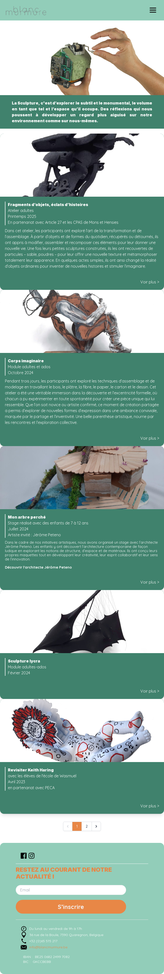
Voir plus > (149, 281)
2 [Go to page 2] (87, 826)
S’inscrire (71, 906)
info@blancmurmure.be (48, 947)
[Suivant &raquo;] (96, 826)
